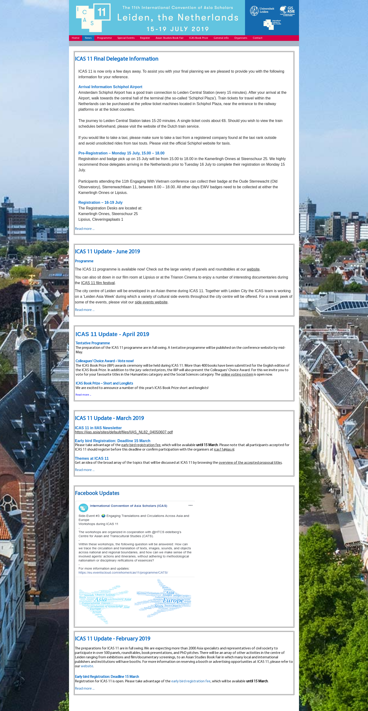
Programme (104, 38)
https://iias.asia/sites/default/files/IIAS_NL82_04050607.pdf (124, 432)
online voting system (237, 375)
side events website (151, 302)
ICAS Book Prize (198, 38)
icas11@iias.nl (224, 450)
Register (145, 38)
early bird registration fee (141, 445)
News (88, 38)
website (253, 269)
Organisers (240, 38)
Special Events (125, 38)
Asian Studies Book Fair (170, 38)
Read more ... (85, 310)
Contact (257, 38)
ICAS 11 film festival (98, 283)
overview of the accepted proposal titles (250, 463)
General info (221, 38)
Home (75, 38)
